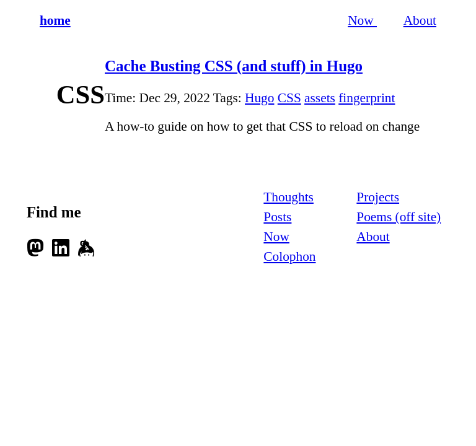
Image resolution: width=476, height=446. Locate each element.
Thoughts (288, 197)
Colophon (289, 256)
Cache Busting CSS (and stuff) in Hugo (234, 66)
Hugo (259, 97)
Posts (277, 216)
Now (362, 20)
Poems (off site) (398, 216)
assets (319, 97)
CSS (289, 97)
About (419, 20)
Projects (377, 197)
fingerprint (366, 97)
